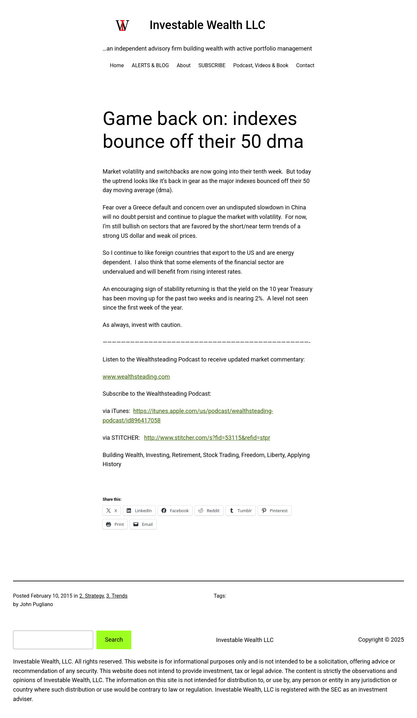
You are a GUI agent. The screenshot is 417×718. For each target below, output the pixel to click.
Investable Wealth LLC (208, 25)
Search (114, 639)
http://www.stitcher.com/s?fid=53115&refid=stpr (207, 437)
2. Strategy (91, 596)
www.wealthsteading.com (136, 376)
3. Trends (117, 596)
